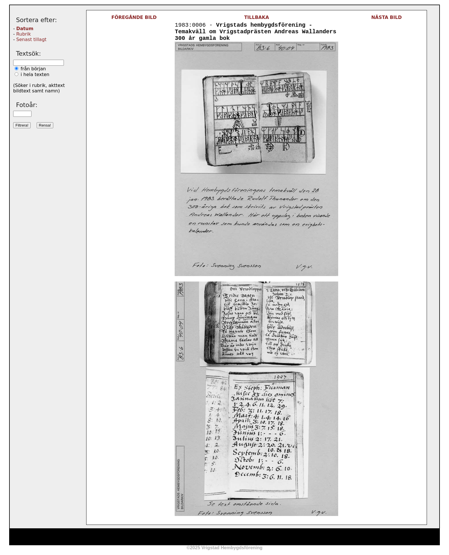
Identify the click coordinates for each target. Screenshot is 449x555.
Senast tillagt (31, 39)
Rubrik (23, 34)
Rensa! (45, 125)
